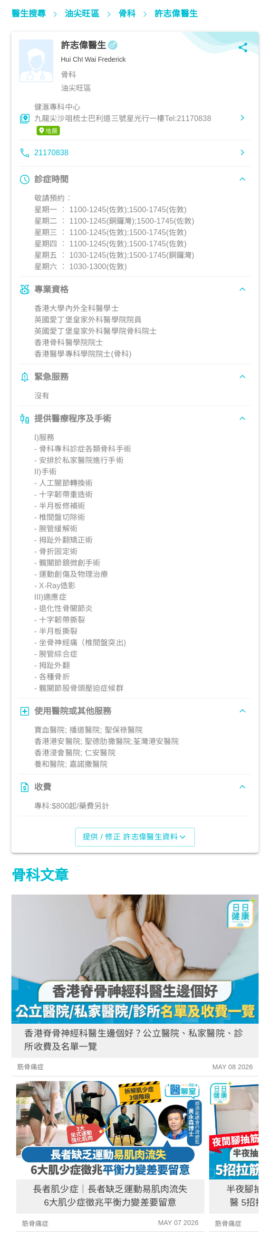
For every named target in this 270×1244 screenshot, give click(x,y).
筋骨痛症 (30, 1067)
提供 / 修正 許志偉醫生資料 (135, 837)
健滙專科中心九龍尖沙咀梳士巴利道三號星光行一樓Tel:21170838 (122, 119)
